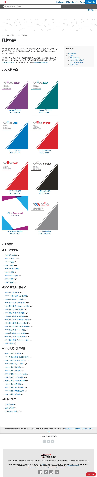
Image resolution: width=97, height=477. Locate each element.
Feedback (91, 474)
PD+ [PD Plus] (77, 2)
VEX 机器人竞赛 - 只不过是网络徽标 (17, 326)
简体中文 (90, 10)
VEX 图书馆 (5, 35)
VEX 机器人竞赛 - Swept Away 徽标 (17, 340)
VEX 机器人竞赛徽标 (12, 292)
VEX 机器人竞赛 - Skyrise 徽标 (15, 330)
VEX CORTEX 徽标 (11, 275)
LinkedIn (52, 441)
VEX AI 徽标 (9, 282)
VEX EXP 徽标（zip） (12, 269)
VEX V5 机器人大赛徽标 (77, 60)
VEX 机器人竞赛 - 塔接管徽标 (15, 313)
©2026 (43, 464)
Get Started (60, 2)
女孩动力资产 (74, 64)
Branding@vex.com (8, 62)
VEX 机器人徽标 (10, 255)
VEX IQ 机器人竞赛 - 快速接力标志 (16, 357)
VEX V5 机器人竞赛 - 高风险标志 (16, 296)
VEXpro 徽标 (9, 279)
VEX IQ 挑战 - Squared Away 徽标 (16, 374)
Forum (82, 2)
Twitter (48, 441)
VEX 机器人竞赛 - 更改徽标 (14, 309)
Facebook (44, 441)
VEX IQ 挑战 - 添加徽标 (13, 394)
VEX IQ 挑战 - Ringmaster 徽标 (15, 381)
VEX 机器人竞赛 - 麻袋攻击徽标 (15, 336)
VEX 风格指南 (72, 53)
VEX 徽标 (70, 55)
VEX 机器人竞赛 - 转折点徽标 (15, 316)
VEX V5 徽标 (9, 272)
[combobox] (32, 6)
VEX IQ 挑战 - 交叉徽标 (13, 384)
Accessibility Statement (65, 467)
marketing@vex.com (41, 62)
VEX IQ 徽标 (9, 265)
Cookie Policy (46, 467)
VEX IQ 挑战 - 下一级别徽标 (14, 377)
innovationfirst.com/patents (73, 465)
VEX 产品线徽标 (74, 58)
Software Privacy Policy (54, 467)
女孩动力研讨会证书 (12, 411)
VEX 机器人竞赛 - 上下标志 (14, 299)
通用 (12, 35)
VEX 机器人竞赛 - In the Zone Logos (17, 319)
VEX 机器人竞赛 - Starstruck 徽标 (16, 323)
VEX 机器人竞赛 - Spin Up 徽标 (15, 302)
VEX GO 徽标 (9, 262)
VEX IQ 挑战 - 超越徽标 (13, 370)
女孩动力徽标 (9, 404)
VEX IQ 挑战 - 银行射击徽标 (14, 387)
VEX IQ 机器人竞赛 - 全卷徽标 (15, 360)
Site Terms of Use (39, 467)
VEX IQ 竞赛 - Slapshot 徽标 (14, 364)
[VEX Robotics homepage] (5, 2)
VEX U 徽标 (9, 343)
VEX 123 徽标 (9, 258)
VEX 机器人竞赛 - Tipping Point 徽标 (17, 306)
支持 (17, 35)
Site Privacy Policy (30, 467)
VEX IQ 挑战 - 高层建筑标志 (14, 391)
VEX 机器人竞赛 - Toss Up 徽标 (15, 333)
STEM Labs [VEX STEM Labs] (70, 2)
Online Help (90, 2)
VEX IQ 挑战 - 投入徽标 (13, 367)
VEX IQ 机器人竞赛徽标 (76, 62)
